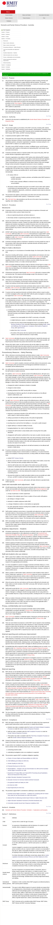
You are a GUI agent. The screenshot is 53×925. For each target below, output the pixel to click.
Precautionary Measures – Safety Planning (11, 47)
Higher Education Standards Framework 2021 (19, 777)
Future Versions (26, 18)
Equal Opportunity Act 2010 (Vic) (16, 787)
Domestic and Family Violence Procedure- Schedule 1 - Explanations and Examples (26, 810)
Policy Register (18, 103)
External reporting (6, 62)
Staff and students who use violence (10, 55)
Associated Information (44, 15)
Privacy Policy (29, 610)
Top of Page (48, 116)
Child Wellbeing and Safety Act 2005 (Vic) (18, 760)
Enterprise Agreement (41, 489)
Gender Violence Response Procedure (29, 729)
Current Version (8, 15)
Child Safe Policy (12, 199)
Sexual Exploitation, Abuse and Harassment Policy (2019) (29, 706)
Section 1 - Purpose (5, 32)
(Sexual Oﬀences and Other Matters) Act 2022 (35, 857)
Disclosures (5, 40)
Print (44, 18)
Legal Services (20, 327)
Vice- (14, 648)
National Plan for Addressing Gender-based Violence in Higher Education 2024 (27, 798)
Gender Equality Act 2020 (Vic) (15, 763)
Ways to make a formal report (9, 45)
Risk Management (23, 326)
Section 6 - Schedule (6, 67)
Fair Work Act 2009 (15, 490)
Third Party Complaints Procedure (39, 735)
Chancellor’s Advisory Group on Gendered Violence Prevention (32, 648)
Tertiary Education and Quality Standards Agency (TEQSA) (22, 688)
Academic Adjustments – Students (10, 52)
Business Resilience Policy (17, 324)
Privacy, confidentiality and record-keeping (11, 57)
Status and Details (26, 15)
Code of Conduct (28, 659)
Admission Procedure (27, 535)
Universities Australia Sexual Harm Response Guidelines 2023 (23, 803)
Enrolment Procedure (43, 535)
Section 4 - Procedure (6, 38)
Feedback (9, 21)
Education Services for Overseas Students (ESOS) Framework (23, 779)
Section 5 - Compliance (6, 64)
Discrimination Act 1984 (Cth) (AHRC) (27, 795)
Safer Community (24, 233)
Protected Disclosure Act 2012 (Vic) (16, 766)
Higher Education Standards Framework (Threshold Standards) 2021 (25, 800)
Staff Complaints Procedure (34, 731)
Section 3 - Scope (5, 36)
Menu (8, 12)
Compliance (32, 326)
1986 (25, 770)
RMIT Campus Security (17, 458)
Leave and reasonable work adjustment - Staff (11, 50)
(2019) (24, 774)
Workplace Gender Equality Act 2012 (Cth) (31, 678)
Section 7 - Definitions (6, 69)
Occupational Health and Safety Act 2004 (18, 782)
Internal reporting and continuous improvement (10, 60)
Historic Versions (9, 18)
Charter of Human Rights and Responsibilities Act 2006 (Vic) (23, 758)
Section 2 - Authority (6, 34)
